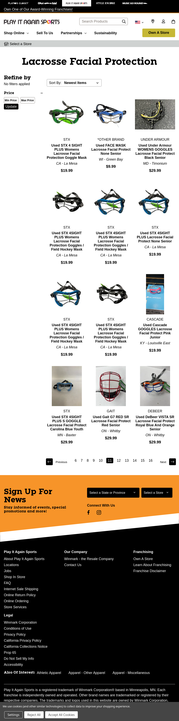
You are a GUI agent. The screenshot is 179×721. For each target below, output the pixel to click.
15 (143, 460)
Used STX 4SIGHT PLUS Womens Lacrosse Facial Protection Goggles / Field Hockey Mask (67, 241)
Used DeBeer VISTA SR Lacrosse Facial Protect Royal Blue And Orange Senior (155, 423)
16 (151, 460)
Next (167, 461)
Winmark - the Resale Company (89, 559)
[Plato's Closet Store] (18, 3)
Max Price (26, 100)
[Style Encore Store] (105, 3)
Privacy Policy (15, 634)
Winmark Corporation (20, 622)
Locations (11, 565)
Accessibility (13, 665)
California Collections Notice (26, 646)
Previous (57, 461)
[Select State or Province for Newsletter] (113, 493)
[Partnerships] (73, 32)
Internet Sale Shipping (21, 589)
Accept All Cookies (61, 715)
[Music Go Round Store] (134, 3)
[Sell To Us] (45, 32)
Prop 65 (10, 653)
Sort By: (55, 83)
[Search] (124, 22)
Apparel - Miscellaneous (131, 673)
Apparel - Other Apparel (86, 673)
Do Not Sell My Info (19, 659)
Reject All (34, 715)
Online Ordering (16, 601)
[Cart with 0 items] (173, 21)
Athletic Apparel (49, 673)
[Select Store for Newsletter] (156, 493)
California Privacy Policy (22, 640)
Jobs (7, 571)
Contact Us (72, 565)
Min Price (10, 100)
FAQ (7, 583)
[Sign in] (163, 21)
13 (127, 460)
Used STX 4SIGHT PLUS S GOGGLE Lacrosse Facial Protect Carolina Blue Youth (66, 423)
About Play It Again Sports (24, 559)
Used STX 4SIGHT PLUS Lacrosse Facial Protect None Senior (155, 237)
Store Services (15, 607)
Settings (13, 715)
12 (119, 460)
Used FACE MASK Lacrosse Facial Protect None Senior (111, 149)
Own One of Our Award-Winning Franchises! (38, 9)
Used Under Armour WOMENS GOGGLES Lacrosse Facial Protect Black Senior (155, 151)
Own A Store (158, 33)
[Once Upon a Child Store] (47, 3)
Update (11, 106)
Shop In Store (14, 577)
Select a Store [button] (21, 44)
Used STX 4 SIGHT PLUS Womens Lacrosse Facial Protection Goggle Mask (67, 151)
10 (101, 460)
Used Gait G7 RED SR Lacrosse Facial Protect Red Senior (111, 421)
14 (135, 460)
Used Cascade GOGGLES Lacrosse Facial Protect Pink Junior (155, 331)
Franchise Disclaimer (149, 571)
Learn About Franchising (152, 565)
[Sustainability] (105, 32)
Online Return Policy (20, 595)
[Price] (23, 93)
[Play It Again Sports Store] (76, 3)
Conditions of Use (17, 628)
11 (110, 460)
